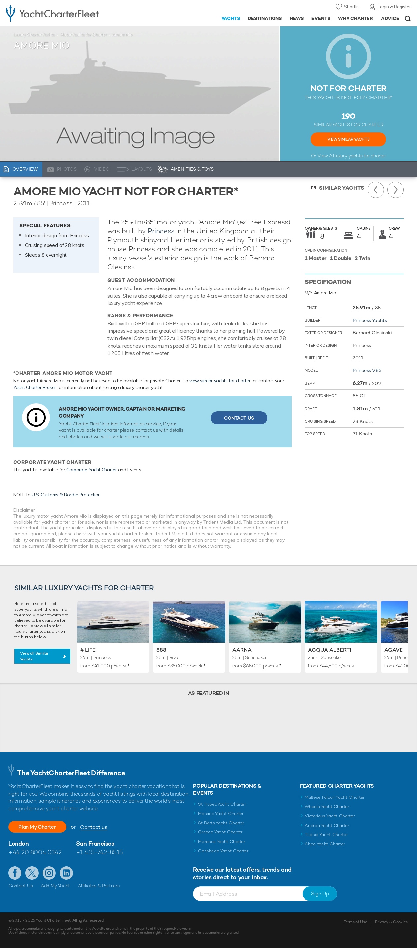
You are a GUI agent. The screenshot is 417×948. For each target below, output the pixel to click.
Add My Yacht (55, 886)
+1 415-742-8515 (99, 852)
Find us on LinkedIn (66, 873)
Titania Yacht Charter (326, 834)
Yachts (230, 18)
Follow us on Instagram (49, 873)
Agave (393, 649)
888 (161, 649)
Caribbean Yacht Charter (223, 851)
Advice (390, 18)
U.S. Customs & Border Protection (66, 495)
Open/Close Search (408, 19)
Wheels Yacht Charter (327, 806)
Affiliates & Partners (99, 886)
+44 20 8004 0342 (35, 852)
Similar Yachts (341, 188)
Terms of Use (355, 922)
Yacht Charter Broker (34, 387)
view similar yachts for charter (219, 381)
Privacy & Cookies (391, 922)
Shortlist (352, 6)
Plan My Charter (39, 826)
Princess (161, 230)
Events (320, 18)
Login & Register (394, 6)
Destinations (265, 18)
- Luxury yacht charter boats (64, 13)
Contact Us (239, 418)
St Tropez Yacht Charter (222, 804)
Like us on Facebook (14, 873)
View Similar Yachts (348, 139)
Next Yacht (395, 190)
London (18, 843)
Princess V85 (367, 370)
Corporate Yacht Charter (91, 470)
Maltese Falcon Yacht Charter (335, 797)
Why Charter (355, 18)
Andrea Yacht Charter (327, 825)
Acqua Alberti (329, 649)
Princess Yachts (370, 320)
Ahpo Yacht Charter (325, 844)
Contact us (98, 827)
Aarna (242, 649)
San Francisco (95, 843)
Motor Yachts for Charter (83, 34)
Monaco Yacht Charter (221, 813)
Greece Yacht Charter (220, 832)
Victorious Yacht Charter (330, 816)
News (297, 18)
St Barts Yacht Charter (221, 823)
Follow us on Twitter (32, 873)
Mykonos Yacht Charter (221, 841)
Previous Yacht (376, 190)
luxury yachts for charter (360, 156)
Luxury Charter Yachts (34, 34)
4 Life (88, 649)
